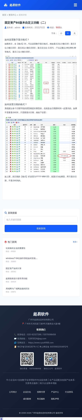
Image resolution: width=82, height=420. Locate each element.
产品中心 (55, 392)
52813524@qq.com (37, 338)
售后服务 (41, 399)
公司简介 (13, 392)
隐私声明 (55, 399)
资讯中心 (12, 15)
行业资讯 (69, 392)
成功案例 (27, 399)
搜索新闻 (41, 228)
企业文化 (27, 392)
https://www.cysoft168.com (41, 342)
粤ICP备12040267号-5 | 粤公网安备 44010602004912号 (42, 346)
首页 (4, 15)
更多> (75, 242)
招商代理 (41, 392)
